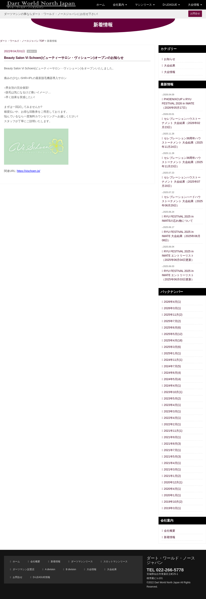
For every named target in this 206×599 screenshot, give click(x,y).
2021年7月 (172, 450)
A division (49, 569)
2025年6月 (172, 327)
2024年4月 (172, 385)
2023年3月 (172, 411)
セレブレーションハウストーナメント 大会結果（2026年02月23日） (181, 123)
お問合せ (195, 13)
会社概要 (169, 530)
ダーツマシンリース (81, 561)
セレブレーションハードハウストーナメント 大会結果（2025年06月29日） (182, 201)
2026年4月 (172, 301)
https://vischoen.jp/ (28, 171)
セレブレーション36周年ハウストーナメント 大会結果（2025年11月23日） (182, 162)
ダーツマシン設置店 (23, 569)
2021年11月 (173, 430)
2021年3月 (172, 469)
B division (70, 569)
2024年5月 (172, 379)
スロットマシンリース (115, 561)
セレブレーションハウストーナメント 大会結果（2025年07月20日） (181, 181)
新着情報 (169, 537)
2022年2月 (172, 424)
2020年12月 (173, 482)
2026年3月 (172, 308)
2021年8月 (172, 443)
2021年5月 (172, 456)
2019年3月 (172, 508)
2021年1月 (172, 475)
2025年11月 (173, 314)
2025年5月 (173, 334)
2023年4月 (172, 405)
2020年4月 (172, 488)
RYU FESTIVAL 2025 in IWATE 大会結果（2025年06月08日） (181, 236)
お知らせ (169, 59)
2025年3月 (172, 346)
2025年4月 (173, 340)
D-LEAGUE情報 (41, 577)
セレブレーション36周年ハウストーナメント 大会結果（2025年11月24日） (182, 142)
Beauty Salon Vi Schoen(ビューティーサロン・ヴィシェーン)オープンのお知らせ (64, 57)
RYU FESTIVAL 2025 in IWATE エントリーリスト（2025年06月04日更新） (178, 255)
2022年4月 (172, 417)
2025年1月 (172, 353)
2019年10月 (173, 501)
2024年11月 (173, 359)
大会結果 (169, 65)
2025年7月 (172, 321)
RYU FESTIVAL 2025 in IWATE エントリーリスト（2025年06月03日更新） (178, 275)
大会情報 (169, 72)
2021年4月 (172, 463)
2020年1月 (172, 495)
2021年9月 (172, 437)
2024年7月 (172, 366)
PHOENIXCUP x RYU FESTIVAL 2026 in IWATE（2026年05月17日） (178, 103)
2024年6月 (172, 372)
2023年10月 (173, 392)
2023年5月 (172, 398)
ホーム (100, 4)
